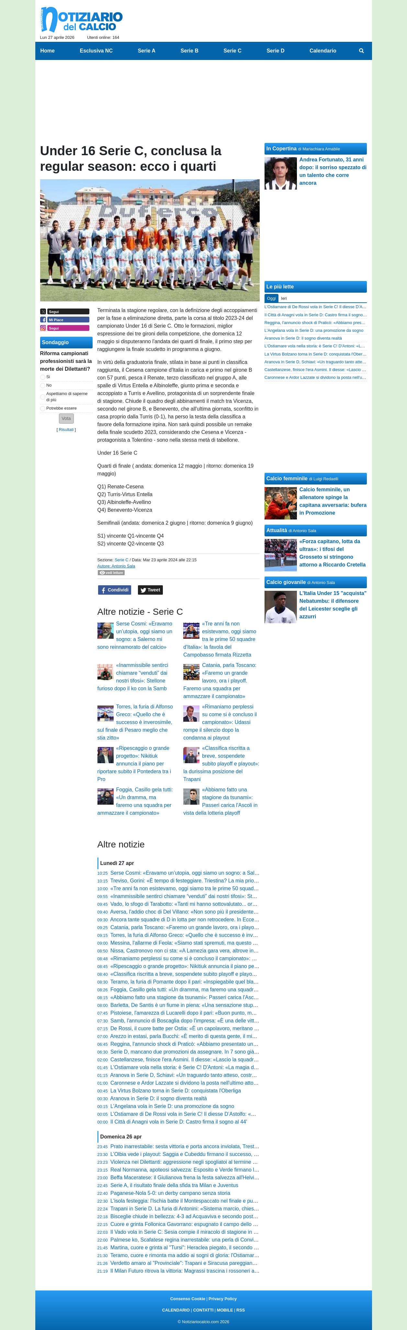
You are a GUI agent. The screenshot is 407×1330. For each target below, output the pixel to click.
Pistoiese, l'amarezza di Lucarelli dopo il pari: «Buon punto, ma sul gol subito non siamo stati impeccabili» (231, 1013)
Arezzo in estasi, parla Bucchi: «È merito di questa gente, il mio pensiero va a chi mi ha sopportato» (224, 1036)
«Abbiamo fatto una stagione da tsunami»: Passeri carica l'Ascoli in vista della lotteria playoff (216, 997)
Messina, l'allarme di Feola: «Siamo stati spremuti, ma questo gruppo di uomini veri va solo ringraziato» (228, 943)
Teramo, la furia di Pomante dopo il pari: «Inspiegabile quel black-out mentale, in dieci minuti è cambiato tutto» (236, 982)
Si (48, 376)
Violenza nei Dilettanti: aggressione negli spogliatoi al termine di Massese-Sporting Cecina (213, 1162)
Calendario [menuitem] (323, 50)
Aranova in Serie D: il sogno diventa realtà (158, 1098)
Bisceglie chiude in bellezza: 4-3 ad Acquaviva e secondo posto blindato (193, 1216)
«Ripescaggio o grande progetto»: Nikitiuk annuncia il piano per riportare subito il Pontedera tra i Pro (134, 763)
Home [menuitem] (47, 50)
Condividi (115, 590)
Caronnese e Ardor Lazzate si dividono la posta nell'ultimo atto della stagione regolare (208, 1083)
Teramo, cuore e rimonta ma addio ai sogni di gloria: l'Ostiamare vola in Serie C (201, 1255)
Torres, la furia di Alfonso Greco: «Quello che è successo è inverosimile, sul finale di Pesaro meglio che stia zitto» (135, 722)
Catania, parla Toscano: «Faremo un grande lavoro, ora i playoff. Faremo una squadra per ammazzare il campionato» (219, 680)
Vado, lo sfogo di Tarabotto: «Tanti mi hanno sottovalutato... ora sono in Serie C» (202, 904)
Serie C (122, 559)
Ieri (284, 298)
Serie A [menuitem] (147, 50)
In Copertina (281, 148)
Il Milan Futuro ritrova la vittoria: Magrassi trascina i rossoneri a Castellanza (196, 1271)
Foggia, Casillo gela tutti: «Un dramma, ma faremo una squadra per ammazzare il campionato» (219, 989)
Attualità (276, 530)
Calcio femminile (287, 478)
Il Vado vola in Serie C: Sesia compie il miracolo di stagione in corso (188, 1232)
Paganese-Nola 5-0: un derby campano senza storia (170, 1193)
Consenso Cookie (187, 1298)
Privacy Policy (223, 1298)
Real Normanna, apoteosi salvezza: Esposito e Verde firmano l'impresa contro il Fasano (211, 1169)
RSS (240, 1310)
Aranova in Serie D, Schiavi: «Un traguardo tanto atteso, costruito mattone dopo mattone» (213, 1075)
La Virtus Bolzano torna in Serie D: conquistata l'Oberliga (175, 1090)
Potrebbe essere (61, 408)
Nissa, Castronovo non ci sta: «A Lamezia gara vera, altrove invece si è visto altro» (205, 950)
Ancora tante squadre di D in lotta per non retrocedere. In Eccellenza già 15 (196, 919)
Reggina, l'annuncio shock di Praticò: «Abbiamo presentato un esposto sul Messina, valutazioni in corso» (230, 1044)
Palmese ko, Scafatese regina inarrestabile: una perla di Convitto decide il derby (202, 1239)
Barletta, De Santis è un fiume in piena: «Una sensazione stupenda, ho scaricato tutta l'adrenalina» (223, 1005)
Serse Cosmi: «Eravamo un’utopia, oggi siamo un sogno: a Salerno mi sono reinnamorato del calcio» (226, 873)
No (48, 385)
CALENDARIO (176, 1310)
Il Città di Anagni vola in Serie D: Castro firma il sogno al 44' (178, 1122)
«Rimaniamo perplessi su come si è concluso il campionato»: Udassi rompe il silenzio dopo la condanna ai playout (220, 722)
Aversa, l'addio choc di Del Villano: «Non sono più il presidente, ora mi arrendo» (201, 912)
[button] (66, 419)
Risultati (66, 429)
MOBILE (225, 1310)
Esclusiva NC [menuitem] (96, 50)
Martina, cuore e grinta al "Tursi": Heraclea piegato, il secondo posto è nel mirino (202, 1247)
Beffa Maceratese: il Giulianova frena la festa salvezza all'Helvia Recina (192, 1177)
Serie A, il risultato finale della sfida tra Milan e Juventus (174, 1185)
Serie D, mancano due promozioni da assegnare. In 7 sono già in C (187, 1052)
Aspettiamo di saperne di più (66, 396)
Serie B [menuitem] (189, 50)
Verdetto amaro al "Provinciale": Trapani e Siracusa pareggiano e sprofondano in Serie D (212, 1263)
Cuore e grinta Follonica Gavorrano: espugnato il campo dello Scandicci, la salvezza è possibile (220, 1224)
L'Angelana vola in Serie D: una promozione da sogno (172, 1106)
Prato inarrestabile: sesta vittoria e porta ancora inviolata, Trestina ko (189, 1146)
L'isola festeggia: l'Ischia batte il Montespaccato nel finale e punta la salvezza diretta (206, 1201)
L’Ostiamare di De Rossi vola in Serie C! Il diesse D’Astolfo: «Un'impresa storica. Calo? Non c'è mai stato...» (234, 1114)
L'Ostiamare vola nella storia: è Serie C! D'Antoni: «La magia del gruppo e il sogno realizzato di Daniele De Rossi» (241, 1067)
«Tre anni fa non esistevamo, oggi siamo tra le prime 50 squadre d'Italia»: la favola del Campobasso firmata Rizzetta (219, 639)
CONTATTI (203, 1310)
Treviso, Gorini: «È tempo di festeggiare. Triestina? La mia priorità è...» (191, 880)
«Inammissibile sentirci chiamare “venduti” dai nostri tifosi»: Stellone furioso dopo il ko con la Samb (223, 896)
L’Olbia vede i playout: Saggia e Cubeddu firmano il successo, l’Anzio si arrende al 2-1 (209, 1154)
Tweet (150, 590)
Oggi (271, 298)
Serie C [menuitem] (233, 50)
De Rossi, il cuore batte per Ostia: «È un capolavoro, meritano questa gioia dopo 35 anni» (213, 1028)
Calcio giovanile (286, 582)
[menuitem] (361, 50)
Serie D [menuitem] (275, 50)
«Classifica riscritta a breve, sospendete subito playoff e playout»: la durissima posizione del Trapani (221, 763)
